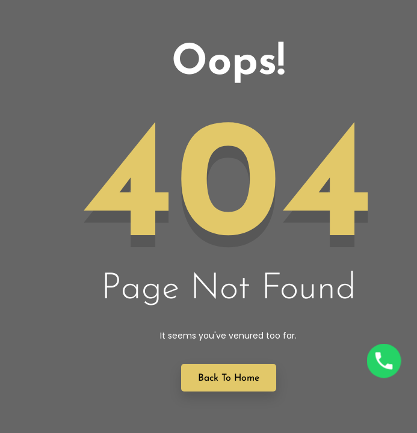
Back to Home (228, 378)
